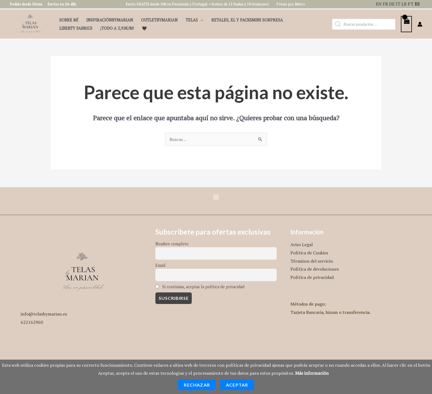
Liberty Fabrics (75, 28)
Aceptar (237, 384)
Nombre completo (171, 243)
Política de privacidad (312, 277)
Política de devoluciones (314, 269)
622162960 (32, 322)
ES (417, 4)
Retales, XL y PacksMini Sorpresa (247, 20)
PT (411, 4)
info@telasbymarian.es (44, 314)
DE (392, 4)
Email (160, 265)
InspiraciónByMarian (109, 20)
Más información (312, 373)
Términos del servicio (311, 261)
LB (404, 4)
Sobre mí (68, 20)
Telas (192, 20)
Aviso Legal (301, 244)
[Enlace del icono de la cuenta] (419, 24)
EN (379, 4)
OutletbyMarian (159, 20)
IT (398, 4)
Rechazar (197, 384)
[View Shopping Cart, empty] (406, 24)
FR (385, 4)
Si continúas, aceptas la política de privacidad (199, 286)
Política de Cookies (309, 253)
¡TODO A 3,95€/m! (117, 28)
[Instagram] (216, 197)
